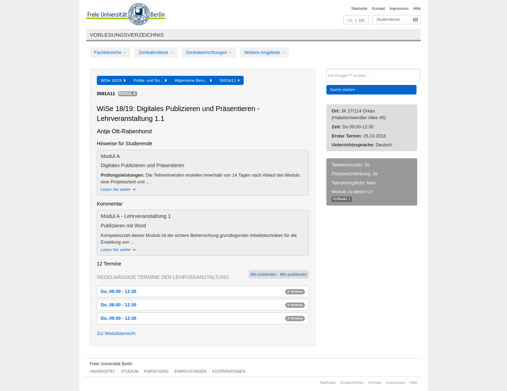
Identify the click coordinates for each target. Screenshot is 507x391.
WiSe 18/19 (113, 80)
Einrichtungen (191, 371)
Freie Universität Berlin (111, 363)
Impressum (398, 8)
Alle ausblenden (293, 274)
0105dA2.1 (342, 199)
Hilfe (417, 8)
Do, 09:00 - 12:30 (203, 291)
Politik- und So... (150, 80)
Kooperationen (228, 371)
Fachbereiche (110, 52)
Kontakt (378, 8)
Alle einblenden (263, 274)
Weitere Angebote (264, 52)
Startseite (359, 8)
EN (361, 20)
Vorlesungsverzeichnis (127, 35)
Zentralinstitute (156, 52)
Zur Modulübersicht (116, 333)
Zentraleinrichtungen (209, 52)
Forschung (156, 371)
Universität (102, 371)
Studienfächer (388, 19)
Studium (129, 371)
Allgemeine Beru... (193, 80)
